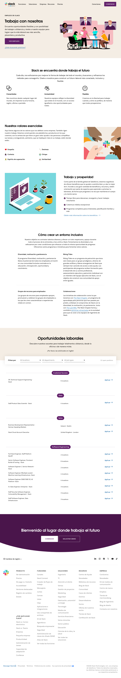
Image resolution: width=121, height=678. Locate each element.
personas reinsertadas (80, 310)
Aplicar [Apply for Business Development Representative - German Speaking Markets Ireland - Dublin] (107, 425)
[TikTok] (117, 559)
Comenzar (110, 4)
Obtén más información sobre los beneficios (81, 215)
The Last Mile (72, 308)
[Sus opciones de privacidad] (62, 666)
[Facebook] (104, 559)
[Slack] (10, 4)
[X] (108, 559)
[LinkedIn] (95, 559)
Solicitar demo (69, 539)
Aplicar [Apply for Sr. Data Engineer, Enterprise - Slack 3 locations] (107, 486)
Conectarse (96, 4)
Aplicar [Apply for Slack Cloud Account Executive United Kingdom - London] (107, 431)
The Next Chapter (80, 298)
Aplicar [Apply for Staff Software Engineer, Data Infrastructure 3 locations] (107, 498)
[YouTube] (112, 559)
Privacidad (21, 666)
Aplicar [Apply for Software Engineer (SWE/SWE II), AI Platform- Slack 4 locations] (107, 479)
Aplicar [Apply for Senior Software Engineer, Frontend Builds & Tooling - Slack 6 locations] (107, 460)
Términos (30, 666)
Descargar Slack (9, 666)
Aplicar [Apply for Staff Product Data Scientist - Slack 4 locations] (107, 402)
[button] (30, 360)
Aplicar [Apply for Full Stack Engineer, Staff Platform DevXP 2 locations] (107, 454)
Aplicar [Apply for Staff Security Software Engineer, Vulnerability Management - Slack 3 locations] (107, 492)
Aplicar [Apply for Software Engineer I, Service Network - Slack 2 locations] (107, 467)
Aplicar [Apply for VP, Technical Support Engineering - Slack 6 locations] (107, 380)
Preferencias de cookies (42, 666)
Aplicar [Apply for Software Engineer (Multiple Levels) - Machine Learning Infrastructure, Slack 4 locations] (107, 473)
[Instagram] (100, 559)
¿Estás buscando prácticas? (15, 47)
